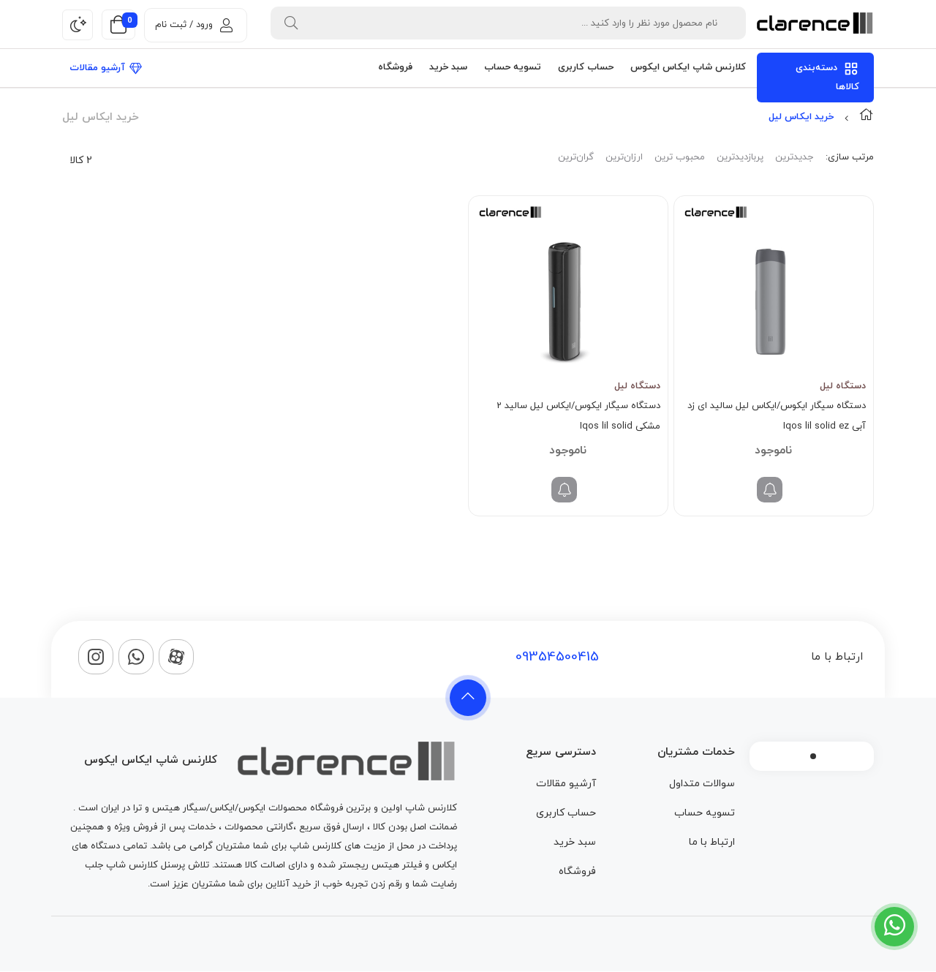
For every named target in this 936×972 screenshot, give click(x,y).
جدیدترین (794, 157)
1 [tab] (813, 756)
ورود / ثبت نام (194, 24)
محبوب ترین (679, 157)
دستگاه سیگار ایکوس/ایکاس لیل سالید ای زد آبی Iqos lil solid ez (776, 416)
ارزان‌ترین (624, 157)
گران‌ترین (576, 157)
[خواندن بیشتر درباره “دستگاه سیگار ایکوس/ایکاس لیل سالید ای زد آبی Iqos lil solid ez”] (769, 489)
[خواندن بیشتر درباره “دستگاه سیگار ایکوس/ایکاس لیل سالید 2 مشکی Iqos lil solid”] (564, 489)
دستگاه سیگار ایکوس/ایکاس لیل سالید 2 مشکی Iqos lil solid (578, 416)
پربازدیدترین (740, 157)
